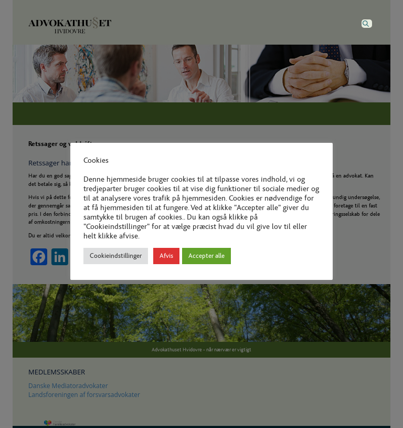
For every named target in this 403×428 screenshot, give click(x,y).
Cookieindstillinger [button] (116, 256)
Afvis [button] (166, 256)
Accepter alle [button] (206, 256)
